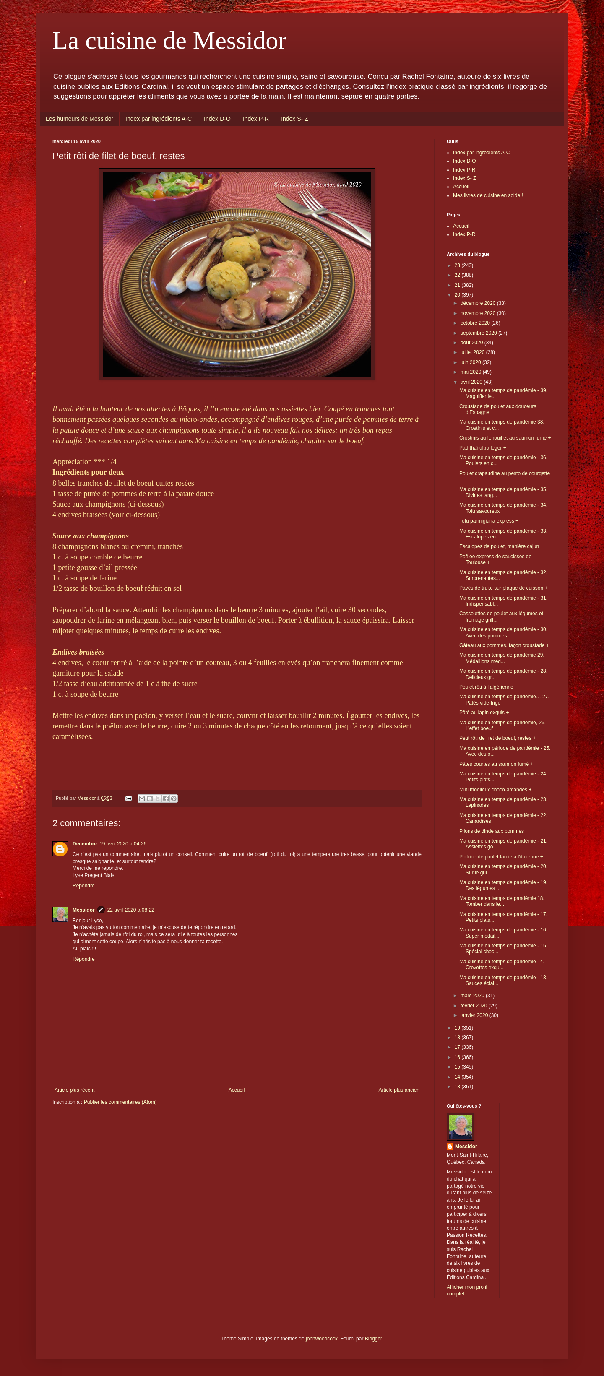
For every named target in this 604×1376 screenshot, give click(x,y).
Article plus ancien (399, 1090)
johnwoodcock (322, 1339)
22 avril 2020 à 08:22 (130, 910)
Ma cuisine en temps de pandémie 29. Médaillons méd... (501, 658)
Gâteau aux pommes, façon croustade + (504, 645)
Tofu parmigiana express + (488, 521)
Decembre (85, 844)
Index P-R (256, 118)
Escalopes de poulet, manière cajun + (501, 546)
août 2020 (472, 343)
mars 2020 (473, 996)
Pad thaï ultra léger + (482, 448)
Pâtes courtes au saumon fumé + (496, 764)
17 (458, 1047)
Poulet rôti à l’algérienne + (488, 687)
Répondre (84, 886)
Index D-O (217, 118)
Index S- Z (294, 118)
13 (458, 1087)
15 (458, 1067)
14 (458, 1077)
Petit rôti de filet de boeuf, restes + (497, 738)
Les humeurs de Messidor (79, 118)
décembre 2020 (479, 303)
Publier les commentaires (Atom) (120, 1102)
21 (458, 285)
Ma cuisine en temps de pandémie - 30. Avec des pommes (503, 632)
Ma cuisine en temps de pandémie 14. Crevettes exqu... (501, 964)
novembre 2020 (479, 313)
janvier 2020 (475, 1015)
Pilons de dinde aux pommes (491, 831)
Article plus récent (74, 1090)
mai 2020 (472, 372)
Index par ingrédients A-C (158, 118)
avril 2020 (472, 382)
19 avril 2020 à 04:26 (122, 844)
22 (458, 275)
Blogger (373, 1339)
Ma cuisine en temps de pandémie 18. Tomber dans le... (501, 901)
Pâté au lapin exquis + (484, 712)
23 (458, 265)
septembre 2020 (479, 333)
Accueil (237, 1090)
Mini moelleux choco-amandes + (495, 790)
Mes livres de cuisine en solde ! (488, 195)
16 (458, 1057)
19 (458, 1028)
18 (458, 1037)
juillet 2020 (473, 352)
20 (458, 295)
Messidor (84, 910)
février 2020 (475, 1006)
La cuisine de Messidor (169, 40)
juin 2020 (471, 362)
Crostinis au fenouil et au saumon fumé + (505, 438)
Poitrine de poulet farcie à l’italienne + (501, 857)
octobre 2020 (476, 323)
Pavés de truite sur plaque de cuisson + (503, 588)
